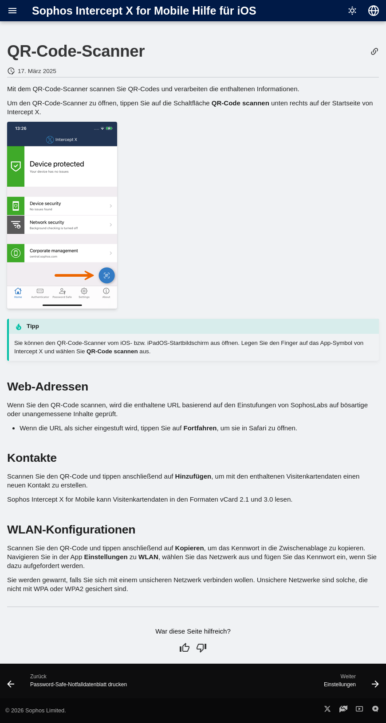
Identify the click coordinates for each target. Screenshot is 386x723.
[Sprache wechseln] (373, 10)
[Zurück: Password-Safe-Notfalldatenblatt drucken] (69, 684)
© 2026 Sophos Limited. (35, 710)
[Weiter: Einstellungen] (349, 684)
